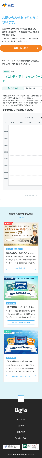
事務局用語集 (21, 432)
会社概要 (21, 426)
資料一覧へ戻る (21, 48)
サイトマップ (21, 420)
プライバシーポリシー (21, 438)
